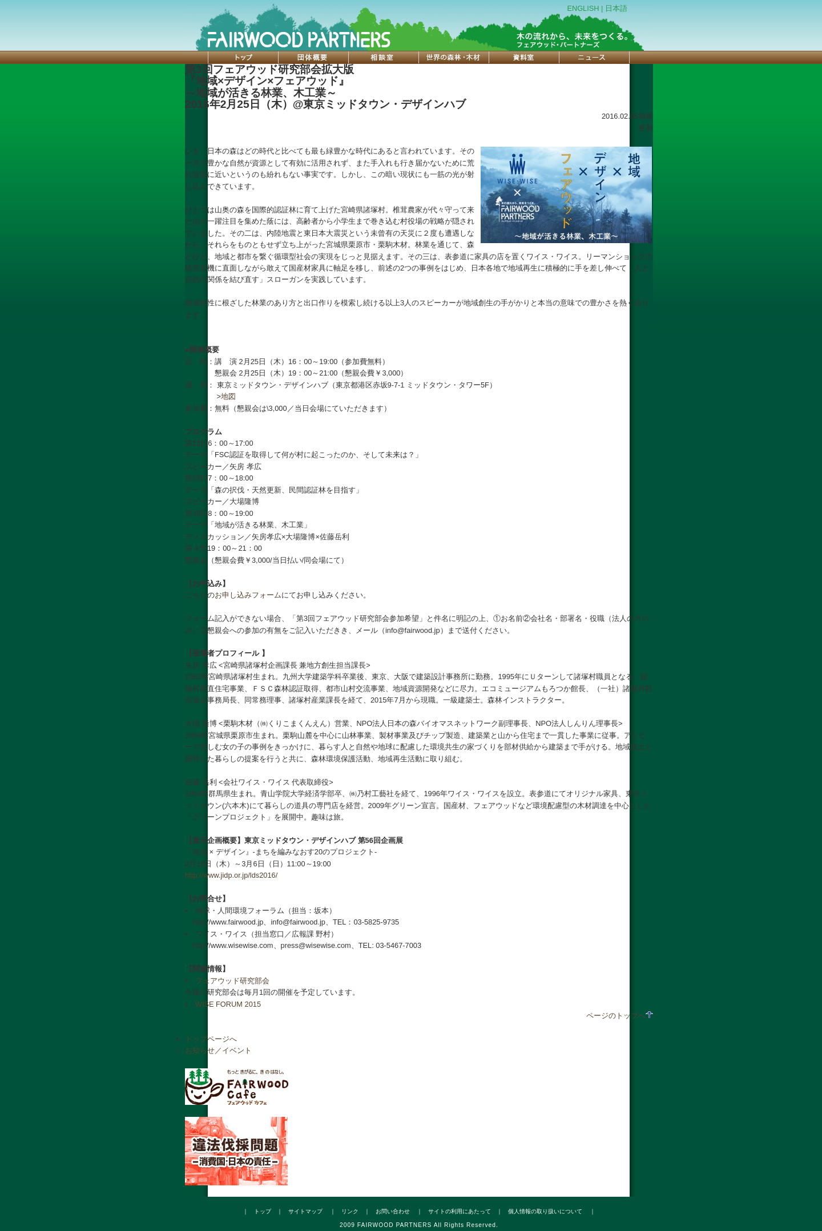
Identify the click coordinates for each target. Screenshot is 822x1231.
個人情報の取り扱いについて (545, 1211)
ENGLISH (583, 8)
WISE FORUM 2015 (228, 1004)
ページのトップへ (619, 1015)
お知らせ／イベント (218, 1050)
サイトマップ (305, 1211)
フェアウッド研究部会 (232, 980)
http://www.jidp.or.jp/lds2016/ (231, 875)
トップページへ (211, 1039)
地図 (228, 396)
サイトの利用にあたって (459, 1211)
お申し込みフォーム (248, 595)
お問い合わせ (393, 1211)
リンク (349, 1211)
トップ (262, 1211)
